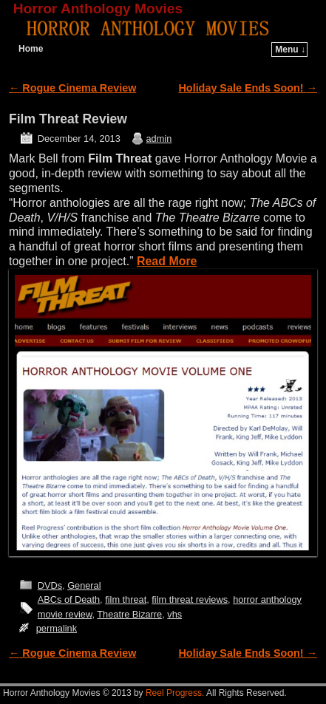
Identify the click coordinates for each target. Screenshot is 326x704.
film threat (125, 599)
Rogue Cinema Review (72, 88)
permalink (56, 628)
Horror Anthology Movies (98, 8)
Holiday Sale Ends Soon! (248, 88)
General (84, 585)
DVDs (50, 585)
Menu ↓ (290, 49)
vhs (174, 614)
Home (30, 49)
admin (159, 138)
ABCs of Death (69, 599)
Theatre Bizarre (129, 614)
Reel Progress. (175, 693)
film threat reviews (190, 599)
